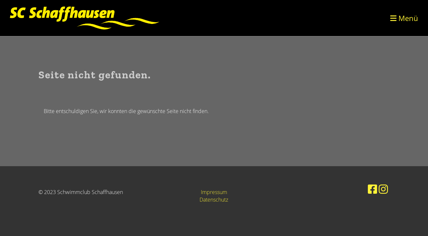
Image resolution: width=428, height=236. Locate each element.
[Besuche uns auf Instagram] (383, 189)
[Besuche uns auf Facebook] (372, 189)
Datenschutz (214, 199)
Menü (404, 18)
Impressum (214, 192)
